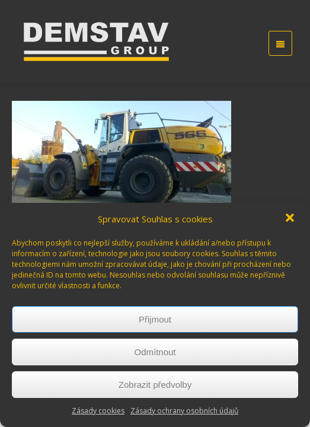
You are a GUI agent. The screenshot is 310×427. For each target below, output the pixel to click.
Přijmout (155, 319)
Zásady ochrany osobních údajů (184, 411)
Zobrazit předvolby (155, 385)
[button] (291, 219)
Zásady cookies (98, 411)
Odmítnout (154, 352)
